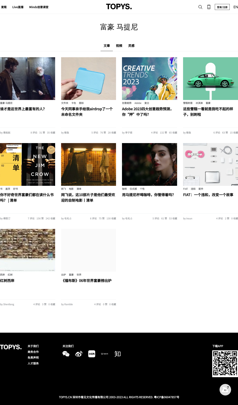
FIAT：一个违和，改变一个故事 (208, 194)
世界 (79, 274)
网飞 (63, 188)
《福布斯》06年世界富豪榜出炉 (86, 280)
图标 (81, 103)
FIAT (185, 188)
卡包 (73, 103)
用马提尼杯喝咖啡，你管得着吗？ (149, 194)
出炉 (63, 274)
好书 (15, 188)
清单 (79, 188)
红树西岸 (7, 280)
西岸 (2, 274)
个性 (142, 188)
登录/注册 (222, 7)
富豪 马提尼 (6, 103)
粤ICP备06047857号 (166, 397)
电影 (71, 188)
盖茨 (7, 188)
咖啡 (124, 188)
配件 (201, 188)
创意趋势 (126, 103)
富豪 (208, 103)
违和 (193, 188)
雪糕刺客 (188, 103)
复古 (146, 103)
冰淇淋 (199, 103)
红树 (10, 274)
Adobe (137, 103)
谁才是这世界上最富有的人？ (23, 108)
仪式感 (133, 188)
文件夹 (64, 103)
